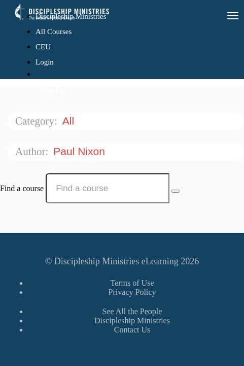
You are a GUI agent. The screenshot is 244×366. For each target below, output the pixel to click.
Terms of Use (132, 283)
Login (45, 62)
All (69, 121)
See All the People (132, 311)
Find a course (22, 188)
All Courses (54, 31)
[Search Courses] (175, 191)
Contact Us (132, 329)
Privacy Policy (132, 292)
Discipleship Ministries (132, 320)
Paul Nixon (80, 151)
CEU (43, 47)
